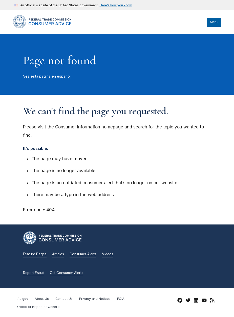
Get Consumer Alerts (66, 273)
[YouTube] (204, 301)
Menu (214, 22)
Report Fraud (33, 273)
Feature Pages (35, 254)
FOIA (120, 299)
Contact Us (64, 299)
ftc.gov (22, 299)
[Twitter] (187, 301)
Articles (58, 254)
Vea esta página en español (47, 76)
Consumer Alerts (83, 254)
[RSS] (212, 301)
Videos (107, 254)
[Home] (47, 27)
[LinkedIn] (196, 301)
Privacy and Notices (95, 299)
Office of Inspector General (38, 307)
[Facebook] (179, 301)
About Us (42, 299)
